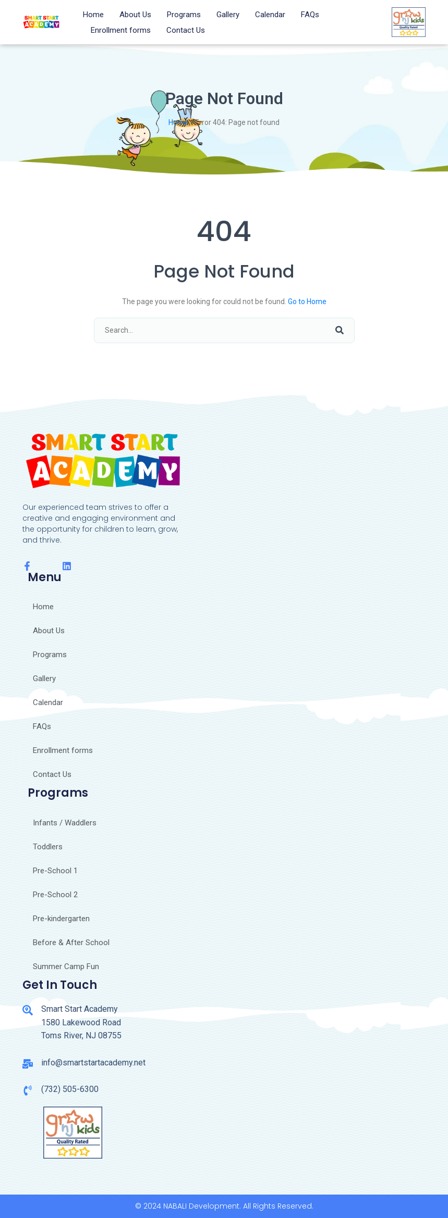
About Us (135, 14)
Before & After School (71, 942)
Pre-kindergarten (61, 918)
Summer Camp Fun (66, 966)
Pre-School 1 (55, 870)
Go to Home (307, 301)
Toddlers (48, 846)
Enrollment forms (121, 30)
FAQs (310, 14)
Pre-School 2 (55, 894)
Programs (184, 14)
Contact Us (185, 30)
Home (93, 14)
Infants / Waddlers (64, 822)
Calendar (270, 14)
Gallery (227, 14)
